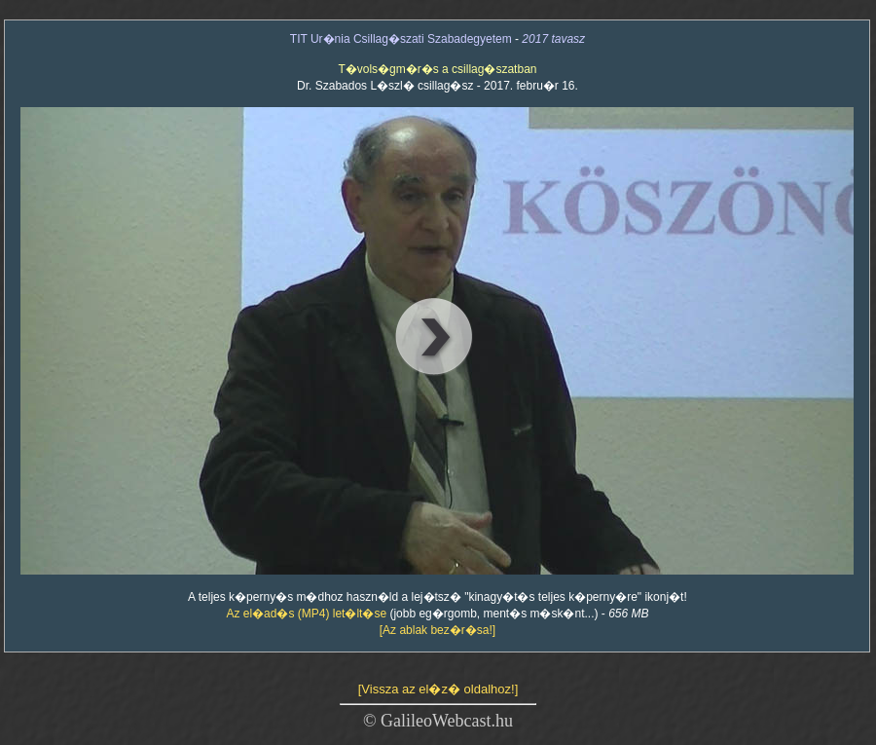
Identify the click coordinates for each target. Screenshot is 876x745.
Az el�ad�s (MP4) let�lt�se (306, 613)
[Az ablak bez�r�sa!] (437, 630)
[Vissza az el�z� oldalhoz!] (438, 689)
